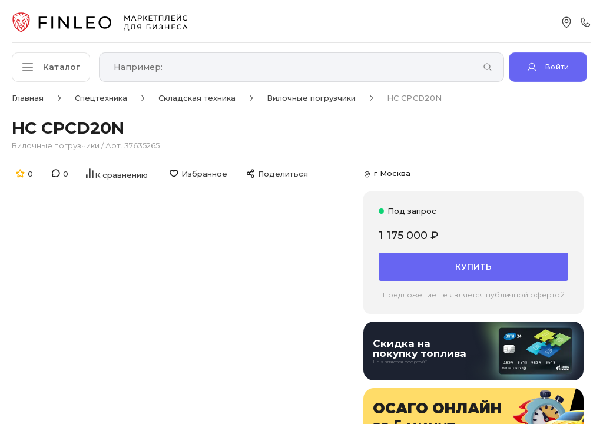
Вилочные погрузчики (56, 145)
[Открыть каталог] (53, 67)
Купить (473, 266)
